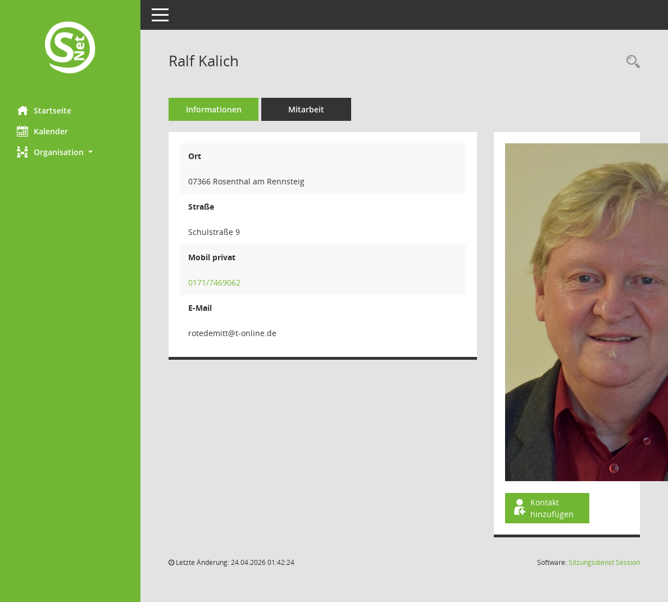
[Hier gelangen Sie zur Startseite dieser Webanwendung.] (70, 49)
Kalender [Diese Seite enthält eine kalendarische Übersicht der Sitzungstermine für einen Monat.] (42, 131)
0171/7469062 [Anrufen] (214, 282)
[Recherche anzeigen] (630, 62)
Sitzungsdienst (604, 562)
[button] (70, 152)
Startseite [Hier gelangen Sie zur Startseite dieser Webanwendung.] (44, 110)
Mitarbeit (306, 109)
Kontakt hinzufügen (543, 508)
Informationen (214, 109)
